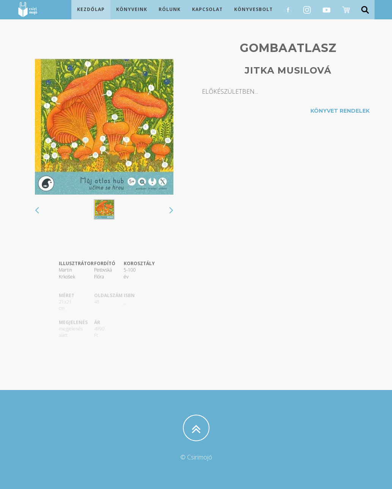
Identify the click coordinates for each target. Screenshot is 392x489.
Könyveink (131, 17)
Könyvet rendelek (340, 110)
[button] (37, 211)
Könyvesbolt (253, 17)
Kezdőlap (91, 17)
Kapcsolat (207, 17)
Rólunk (170, 17)
